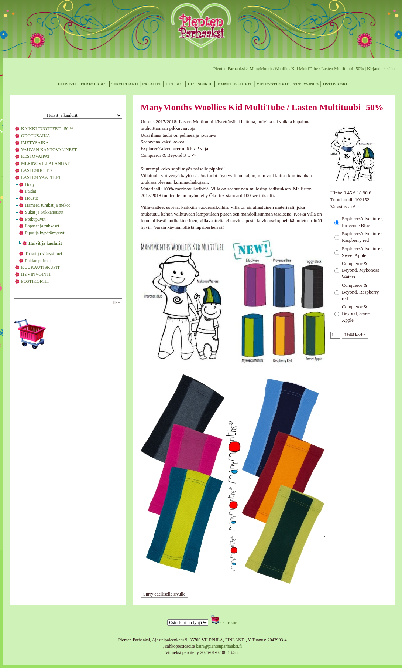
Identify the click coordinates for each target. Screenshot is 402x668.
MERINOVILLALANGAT (45, 163)
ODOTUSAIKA (35, 135)
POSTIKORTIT (35, 281)
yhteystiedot (273, 83)
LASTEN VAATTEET (41, 177)
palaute (151, 83)
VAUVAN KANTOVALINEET (49, 149)
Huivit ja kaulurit (45, 243)
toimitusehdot (234, 83)
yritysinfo (306, 83)
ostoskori (335, 83)
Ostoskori (229, 622)
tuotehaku (124, 83)
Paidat (30, 191)
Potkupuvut (35, 219)
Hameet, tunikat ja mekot (47, 205)
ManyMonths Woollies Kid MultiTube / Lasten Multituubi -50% (307, 68)
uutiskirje (200, 83)
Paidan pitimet (38, 260)
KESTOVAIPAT (35, 156)
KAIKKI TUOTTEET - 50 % (47, 128)
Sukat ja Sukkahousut (44, 212)
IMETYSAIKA (35, 142)
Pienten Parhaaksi (229, 68)
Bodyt (30, 184)
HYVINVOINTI (36, 274)
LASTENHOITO (36, 170)
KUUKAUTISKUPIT (40, 267)
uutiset (174, 83)
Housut (31, 198)
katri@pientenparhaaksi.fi (219, 646)
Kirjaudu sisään (381, 68)
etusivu (67, 83)
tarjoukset (93, 83)
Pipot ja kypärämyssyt (45, 232)
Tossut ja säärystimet (43, 253)
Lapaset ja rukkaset (42, 225)
